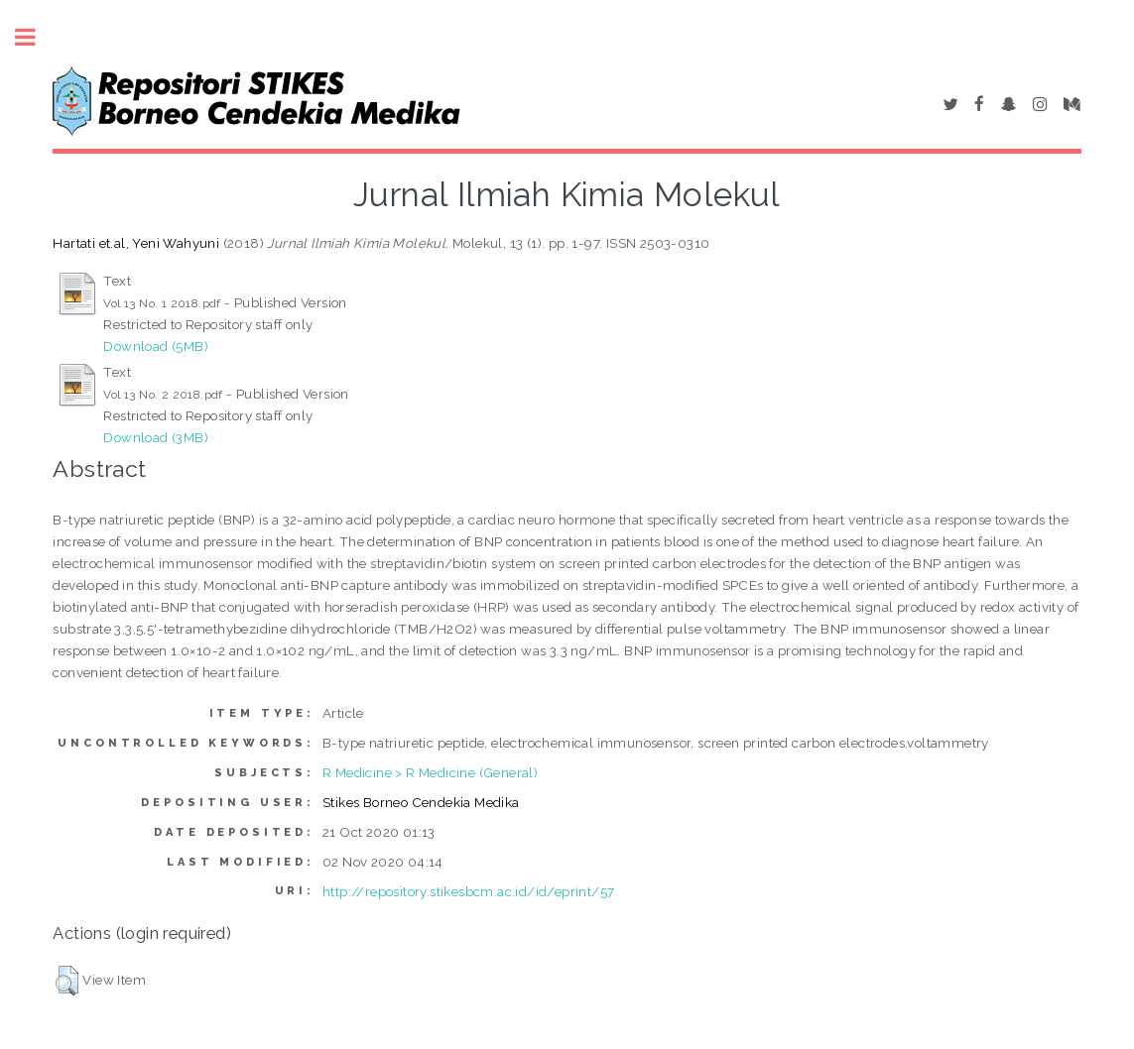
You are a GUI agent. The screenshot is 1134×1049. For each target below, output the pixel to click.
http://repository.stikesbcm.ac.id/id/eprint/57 (468, 891)
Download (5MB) (155, 346)
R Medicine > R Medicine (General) (430, 772)
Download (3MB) (155, 437)
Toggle (35, 37)
